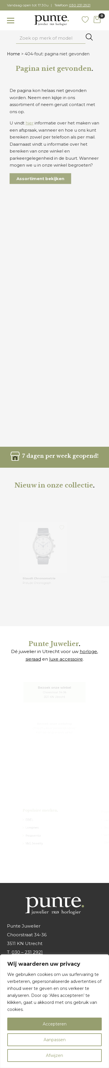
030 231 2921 (79, 5)
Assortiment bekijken (41, 176)
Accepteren (55, 1024)
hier (31, 124)
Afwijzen (54, 1055)
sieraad (33, 659)
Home (13, 54)
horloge (88, 651)
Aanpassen (55, 1039)
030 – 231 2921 (27, 952)
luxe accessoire (66, 659)
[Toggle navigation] (10, 20)
